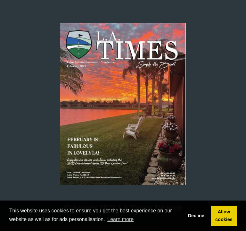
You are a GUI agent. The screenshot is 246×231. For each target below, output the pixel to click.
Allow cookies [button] (224, 215)
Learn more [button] (120, 219)
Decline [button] (196, 215)
